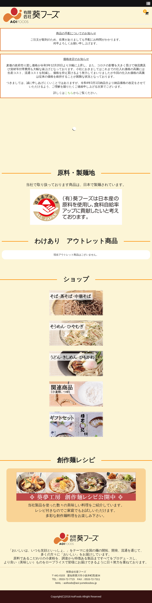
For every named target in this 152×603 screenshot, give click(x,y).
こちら (69, 92)
